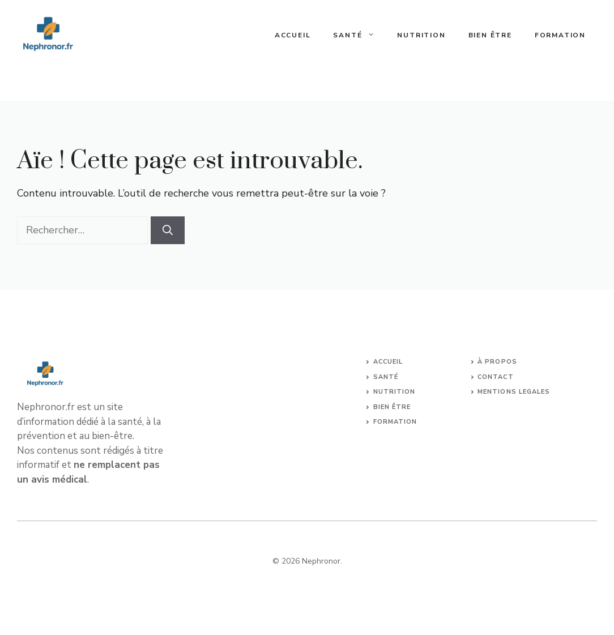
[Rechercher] (168, 230)
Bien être (490, 35)
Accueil (293, 35)
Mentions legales (514, 391)
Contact (495, 377)
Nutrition (421, 35)
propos (501, 361)
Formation (560, 35)
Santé (359, 35)
